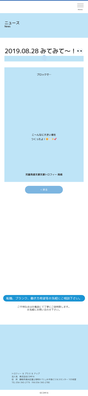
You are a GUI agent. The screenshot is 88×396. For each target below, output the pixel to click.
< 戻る (44, 189)
